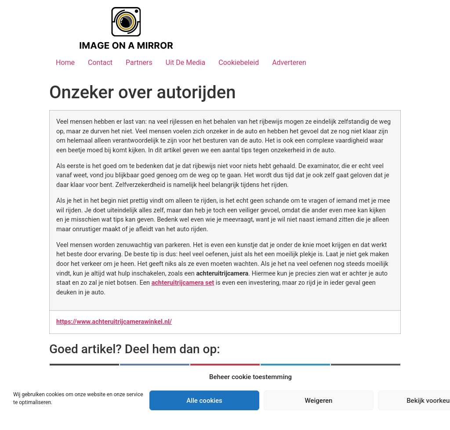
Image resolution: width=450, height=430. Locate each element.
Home (65, 62)
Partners (139, 62)
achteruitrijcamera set (183, 283)
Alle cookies (204, 401)
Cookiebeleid (238, 62)
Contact (100, 62)
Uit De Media (186, 62)
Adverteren (289, 62)
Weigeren (319, 401)
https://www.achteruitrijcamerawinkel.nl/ (114, 322)
